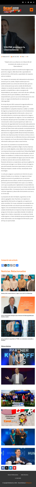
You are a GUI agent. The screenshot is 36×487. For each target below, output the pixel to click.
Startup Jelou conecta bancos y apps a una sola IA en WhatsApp (16, 293)
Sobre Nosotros (24, 474)
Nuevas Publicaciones (13, 474)
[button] (31, 9)
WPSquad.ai (29, 482)
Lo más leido (18, 478)
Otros (23, 56)
